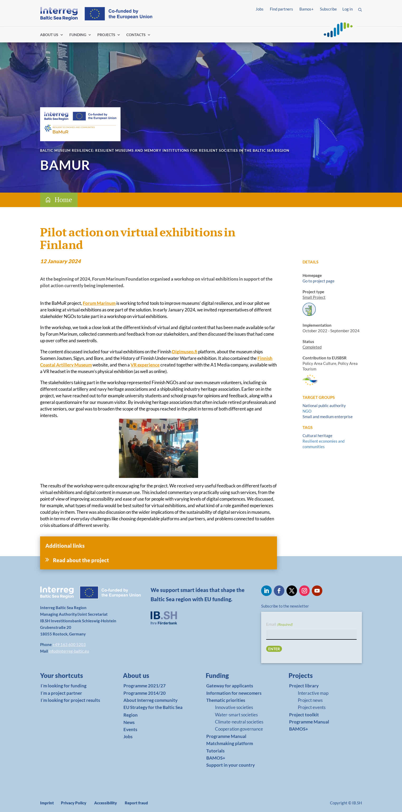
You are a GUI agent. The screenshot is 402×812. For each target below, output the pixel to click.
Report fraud (136, 802)
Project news (310, 700)
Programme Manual (226, 736)
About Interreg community (150, 700)
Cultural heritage (317, 435)
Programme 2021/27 (144, 685)
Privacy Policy (73, 802)
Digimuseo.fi (184, 351)
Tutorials (215, 751)
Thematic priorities (225, 700)
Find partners (281, 9)
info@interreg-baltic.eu (69, 651)
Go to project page (318, 280)
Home (63, 199)
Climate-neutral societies (239, 722)
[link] (69, 676)
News (129, 722)
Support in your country (230, 765)
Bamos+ (306, 9)
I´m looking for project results (70, 700)
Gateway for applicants (229, 685)
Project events (312, 707)
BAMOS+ (215, 758)
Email (279, 624)
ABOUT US (49, 35)
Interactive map (313, 693)
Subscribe (328, 9)
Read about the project (81, 560)
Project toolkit (304, 714)
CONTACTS (136, 35)
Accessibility (105, 802)
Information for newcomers (233, 693)
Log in (347, 9)
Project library (304, 685)
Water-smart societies (236, 714)
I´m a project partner (61, 693)
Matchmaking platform (229, 743)
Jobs (260, 9)
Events (130, 729)
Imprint (47, 802)
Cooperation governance (239, 729)
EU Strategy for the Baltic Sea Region (153, 711)
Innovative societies (234, 707)
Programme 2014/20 (144, 693)
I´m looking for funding (64, 685)
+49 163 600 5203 (69, 644)
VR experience (145, 365)
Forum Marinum (99, 303)
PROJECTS (106, 35)
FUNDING (77, 35)
